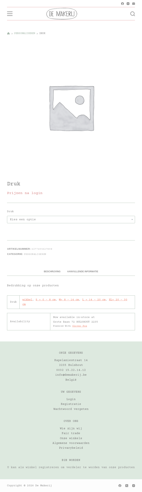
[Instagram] (128, 3)
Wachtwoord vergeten (71, 409)
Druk (10, 211)
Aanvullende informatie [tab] (82, 271)
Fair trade (71, 433)
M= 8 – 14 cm (69, 299)
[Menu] (10, 13)
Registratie (71, 404)
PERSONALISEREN (35, 254)
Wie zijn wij (71, 428)
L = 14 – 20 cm (94, 299)
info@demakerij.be (71, 375)
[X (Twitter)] (126, 485)
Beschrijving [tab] (52, 271)
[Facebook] (122, 3)
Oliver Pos (79, 326)
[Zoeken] (132, 13)
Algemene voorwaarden (71, 443)
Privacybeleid (71, 448)
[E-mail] (133, 3)
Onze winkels (71, 438)
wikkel (27, 299)
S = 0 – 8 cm (46, 299)
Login (71, 399)
